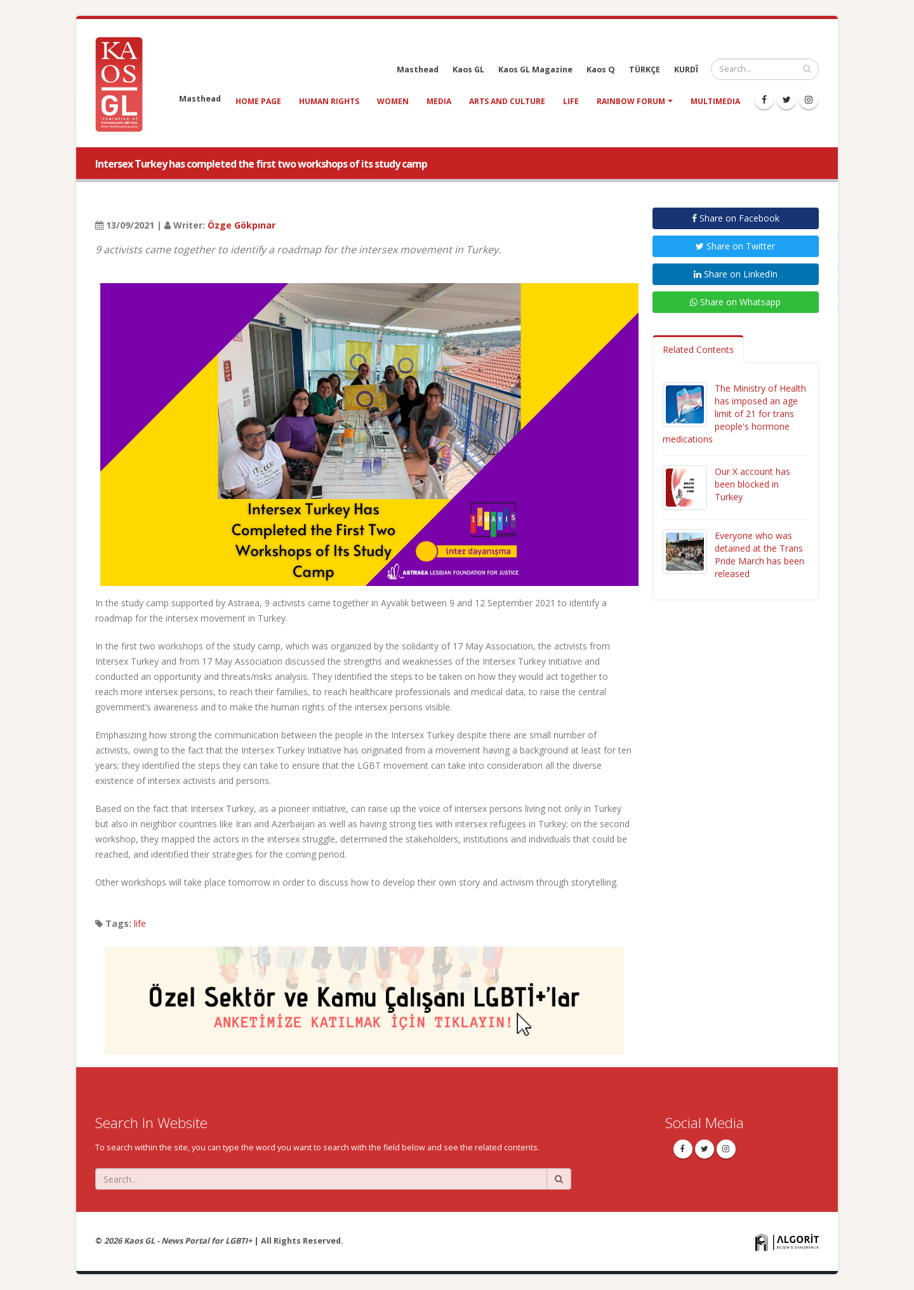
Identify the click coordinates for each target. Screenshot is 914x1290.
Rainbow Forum (631, 101)
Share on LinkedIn (736, 274)
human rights (329, 101)
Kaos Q (600, 69)
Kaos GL (468, 69)
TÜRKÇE (644, 69)
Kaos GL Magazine (535, 69)
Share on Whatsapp (735, 302)
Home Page (258, 101)
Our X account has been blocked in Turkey (752, 484)
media (439, 101)
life (571, 101)
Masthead (418, 69)
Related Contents (698, 349)
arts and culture (507, 101)
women (393, 101)
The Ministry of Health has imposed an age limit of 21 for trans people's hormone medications (734, 413)
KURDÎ (686, 69)
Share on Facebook (735, 218)
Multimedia (715, 101)
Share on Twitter (735, 246)
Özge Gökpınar (241, 225)
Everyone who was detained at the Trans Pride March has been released (759, 554)
